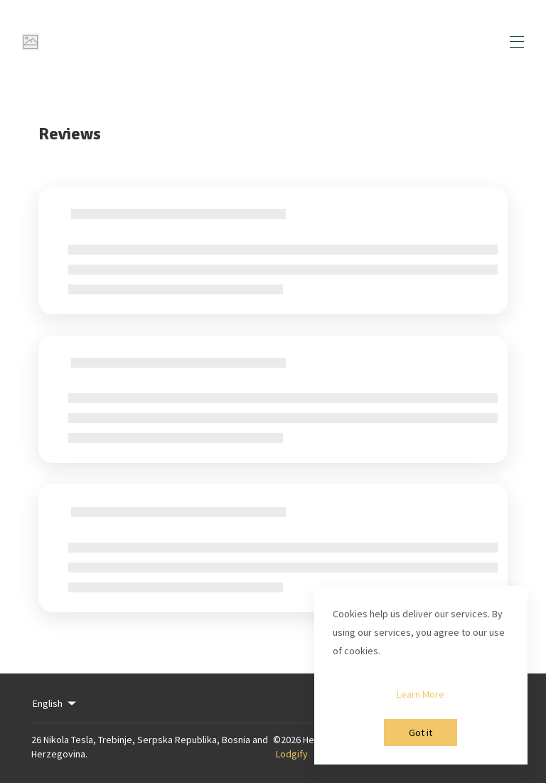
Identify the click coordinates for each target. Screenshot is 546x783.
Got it (420, 732)
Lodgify (292, 753)
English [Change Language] (55, 703)
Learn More (420, 694)
